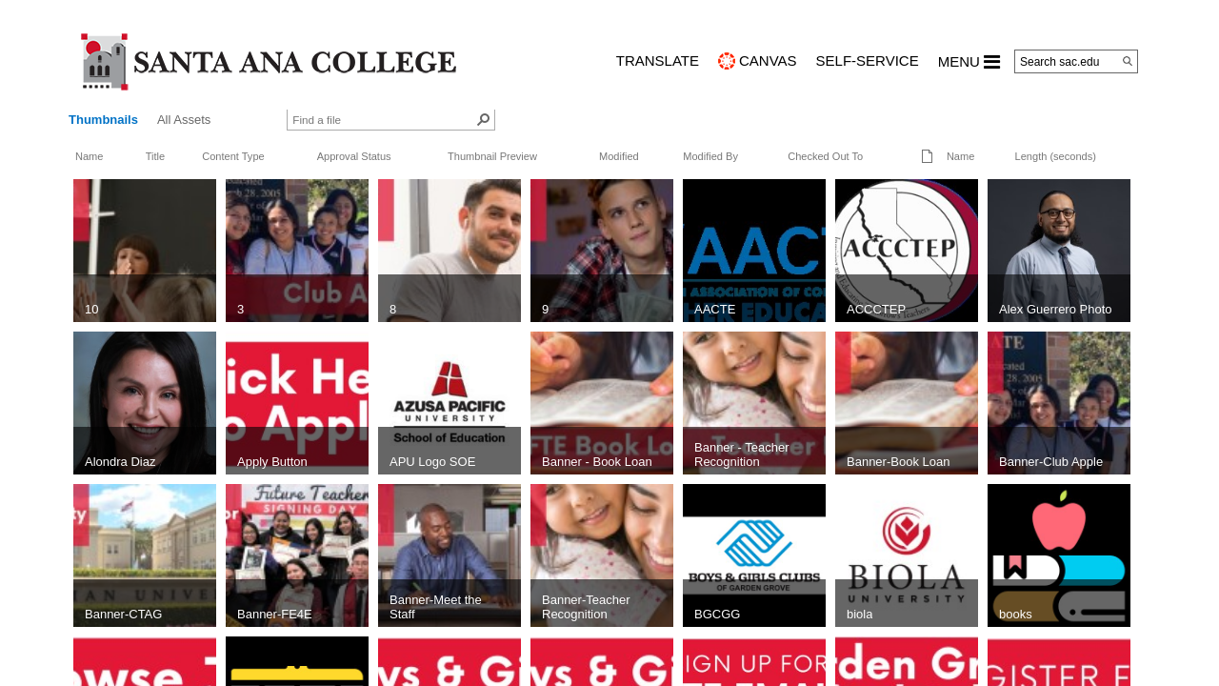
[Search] (1127, 61)
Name (89, 156)
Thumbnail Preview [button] (492, 156)
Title (155, 156)
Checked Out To (825, 156)
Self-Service (867, 60)
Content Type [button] (233, 156)
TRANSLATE (657, 60)
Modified (619, 156)
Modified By (710, 156)
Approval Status (354, 156)
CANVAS (768, 60)
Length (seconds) (1055, 156)
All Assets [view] (183, 119)
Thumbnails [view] (103, 119)
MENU (969, 61)
